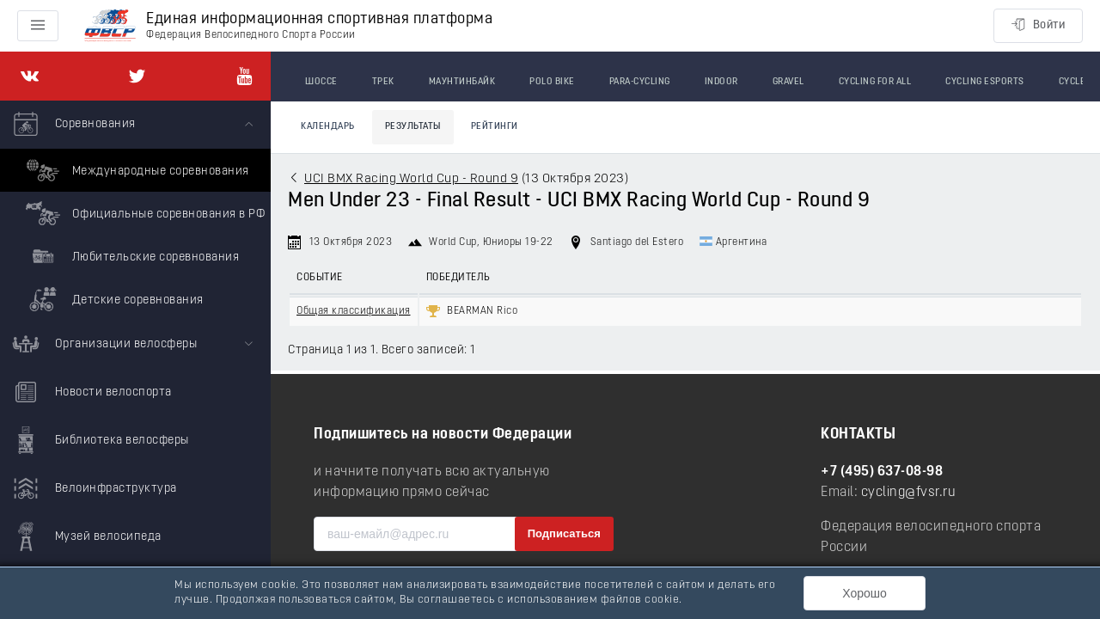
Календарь (328, 127)
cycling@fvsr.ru (908, 492)
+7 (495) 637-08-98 (882, 472)
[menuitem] (135, 211)
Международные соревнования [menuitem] (135, 170)
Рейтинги (494, 127)
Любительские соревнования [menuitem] (130, 256)
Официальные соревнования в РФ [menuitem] (143, 213)
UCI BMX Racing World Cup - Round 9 (411, 179)
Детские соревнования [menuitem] (112, 299)
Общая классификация (353, 311)
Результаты (413, 127)
